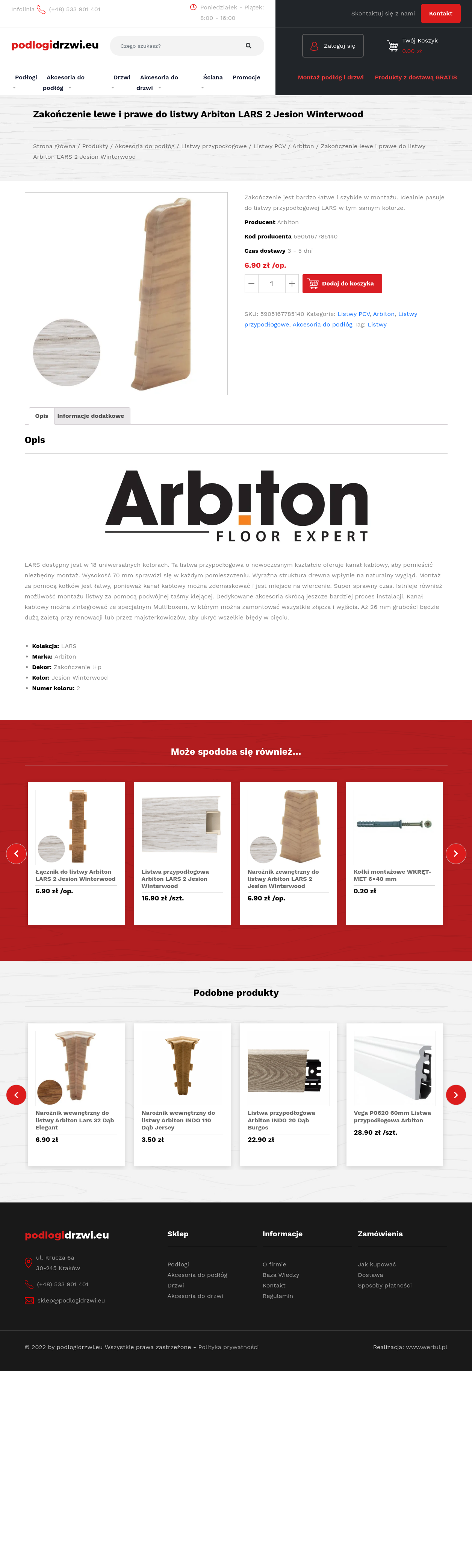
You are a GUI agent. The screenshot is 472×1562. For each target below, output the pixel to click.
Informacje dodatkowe (90, 415)
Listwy (377, 324)
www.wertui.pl (426, 1347)
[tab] (42, 416)
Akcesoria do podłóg (322, 324)
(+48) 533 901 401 (62, 1284)
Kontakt (440, 13)
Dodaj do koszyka (348, 283)
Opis (41, 415)
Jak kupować (377, 1264)
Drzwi (176, 1285)
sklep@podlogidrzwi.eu (71, 1300)
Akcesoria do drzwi (195, 1295)
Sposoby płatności (385, 1285)
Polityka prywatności (228, 1347)
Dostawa (370, 1274)
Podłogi (178, 1264)
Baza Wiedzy (281, 1274)
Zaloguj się (333, 46)
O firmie (274, 1264)
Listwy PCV (354, 313)
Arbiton (384, 313)
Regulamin (278, 1295)
